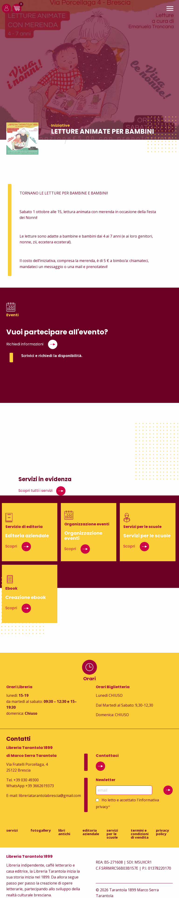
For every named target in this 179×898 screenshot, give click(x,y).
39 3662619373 (41, 785)
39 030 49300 (27, 779)
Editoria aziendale (91, 832)
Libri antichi (64, 832)
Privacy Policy (162, 832)
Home (56, 142)
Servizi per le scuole (112, 834)
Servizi (12, 830)
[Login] (6, 11)
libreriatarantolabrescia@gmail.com (50, 795)
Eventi (75, 142)
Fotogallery (41, 830)
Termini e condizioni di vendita (139, 834)
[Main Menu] (170, 9)
